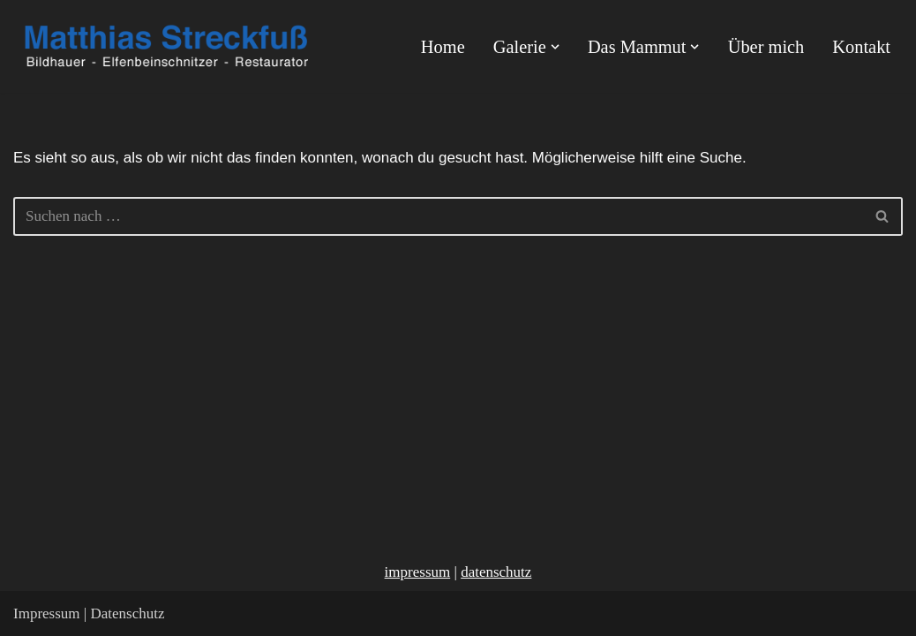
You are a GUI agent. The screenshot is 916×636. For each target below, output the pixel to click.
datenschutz (496, 572)
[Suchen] (438, 216)
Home (443, 47)
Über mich (766, 47)
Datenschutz (127, 613)
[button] (555, 46)
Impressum (46, 613)
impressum (418, 572)
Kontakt (861, 47)
